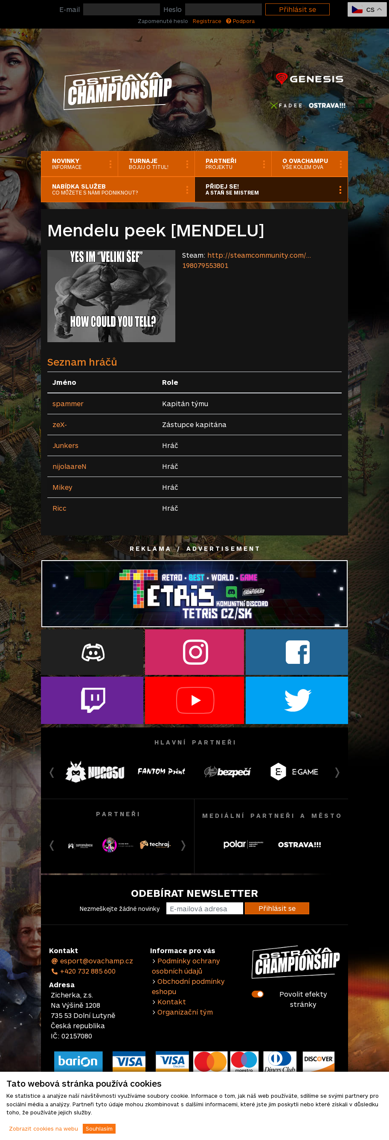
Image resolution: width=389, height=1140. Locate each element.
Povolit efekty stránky (303, 999)
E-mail (69, 9)
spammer (68, 403)
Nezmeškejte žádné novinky (120, 908)
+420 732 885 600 (83, 971)
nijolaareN (69, 466)
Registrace (207, 20)
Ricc (59, 508)
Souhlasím (99, 1128)
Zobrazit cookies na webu (43, 1128)
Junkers (65, 445)
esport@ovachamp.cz (92, 961)
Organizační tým (185, 1012)
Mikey (62, 487)
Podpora (240, 20)
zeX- (59, 424)
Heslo (172, 9)
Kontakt (171, 1002)
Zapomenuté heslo (163, 20)
